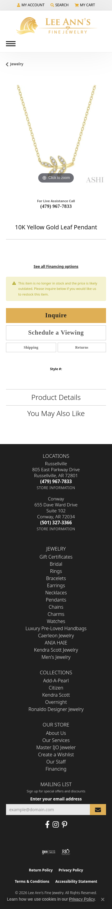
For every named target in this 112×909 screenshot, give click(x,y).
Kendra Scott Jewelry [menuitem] (56, 650)
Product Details (56, 397)
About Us (56, 733)
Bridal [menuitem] (56, 564)
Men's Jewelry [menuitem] (56, 657)
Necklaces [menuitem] (56, 592)
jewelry (16, 64)
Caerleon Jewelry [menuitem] (56, 635)
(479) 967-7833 (56, 206)
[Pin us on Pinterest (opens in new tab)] (64, 824)
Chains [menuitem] (56, 607)
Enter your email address (56, 799)
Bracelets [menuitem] (56, 578)
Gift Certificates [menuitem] (56, 557)
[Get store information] (56, 487)
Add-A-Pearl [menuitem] (56, 680)
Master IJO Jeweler (56, 747)
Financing (56, 769)
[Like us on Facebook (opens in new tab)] (47, 824)
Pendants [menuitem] (56, 599)
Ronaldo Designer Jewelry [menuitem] (55, 709)
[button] (31, 5)
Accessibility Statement (76, 881)
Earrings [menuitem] (56, 585)
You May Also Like (56, 413)
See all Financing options (56, 266)
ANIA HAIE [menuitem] (56, 642)
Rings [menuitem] (56, 571)
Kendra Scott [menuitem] (56, 695)
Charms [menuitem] (55, 614)
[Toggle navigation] (11, 43)
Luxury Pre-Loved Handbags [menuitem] (56, 628)
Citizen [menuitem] (56, 687)
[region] (56, 135)
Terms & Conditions (32, 881)
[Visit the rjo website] (65, 852)
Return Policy (41, 870)
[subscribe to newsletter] (98, 809)
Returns (81, 347)
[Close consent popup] (103, 899)
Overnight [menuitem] (56, 702)
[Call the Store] (56, 481)
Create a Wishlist (56, 754)
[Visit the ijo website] (48, 852)
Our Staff (56, 761)
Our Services (56, 740)
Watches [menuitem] (56, 621)
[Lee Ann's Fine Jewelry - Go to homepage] (56, 25)
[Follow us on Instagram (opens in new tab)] (56, 824)
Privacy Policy (71, 870)
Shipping (31, 347)
